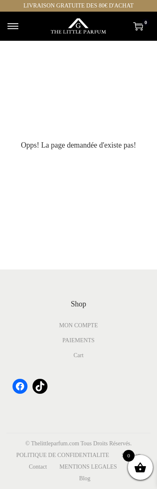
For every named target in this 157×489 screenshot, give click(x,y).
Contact (38, 467)
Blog (84, 478)
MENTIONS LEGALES (88, 467)
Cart (78, 355)
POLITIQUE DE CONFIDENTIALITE (62, 455)
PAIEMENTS (78, 340)
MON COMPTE (78, 325)
